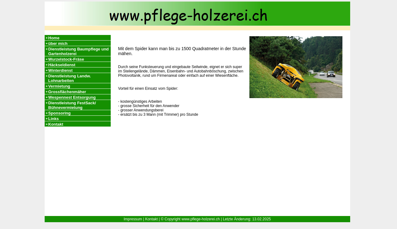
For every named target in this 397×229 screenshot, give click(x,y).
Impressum (133, 219)
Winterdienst (60, 70)
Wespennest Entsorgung (72, 97)
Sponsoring (59, 113)
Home (54, 38)
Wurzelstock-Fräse (66, 59)
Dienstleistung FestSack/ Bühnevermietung (72, 105)
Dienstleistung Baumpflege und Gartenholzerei (78, 51)
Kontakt (55, 124)
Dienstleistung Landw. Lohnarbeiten (69, 78)
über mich (58, 43)
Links (53, 118)
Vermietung (59, 86)
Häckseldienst (61, 65)
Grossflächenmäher (67, 91)
